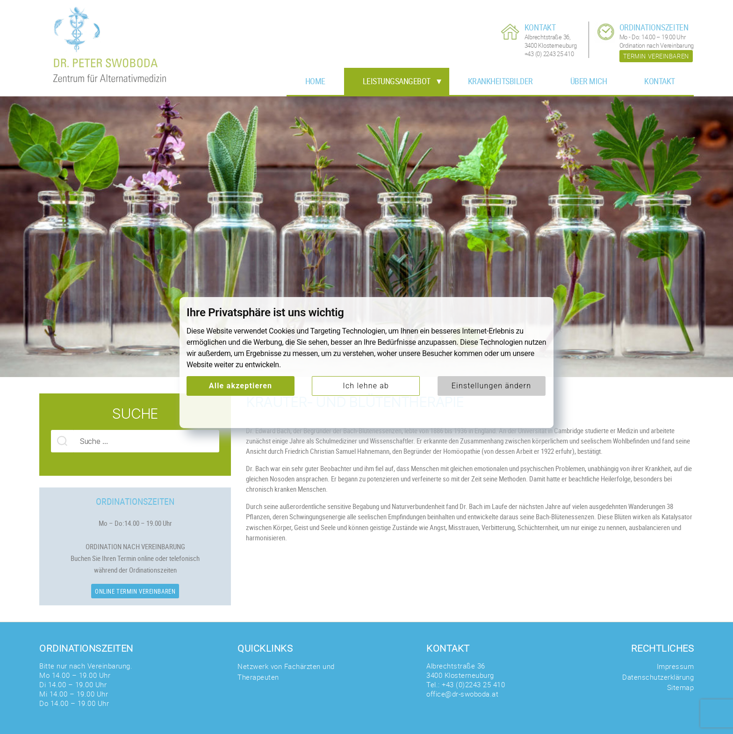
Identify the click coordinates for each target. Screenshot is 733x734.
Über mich (588, 81)
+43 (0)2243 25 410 (473, 684)
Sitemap (680, 687)
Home (315, 81)
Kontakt (659, 81)
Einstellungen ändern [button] (491, 385)
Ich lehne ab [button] (366, 385)
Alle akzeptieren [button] (240, 385)
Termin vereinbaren (656, 56)
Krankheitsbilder (500, 81)
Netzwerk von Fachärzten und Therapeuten (286, 671)
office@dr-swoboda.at (462, 693)
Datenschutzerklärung (658, 677)
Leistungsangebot (397, 81)
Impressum (675, 666)
